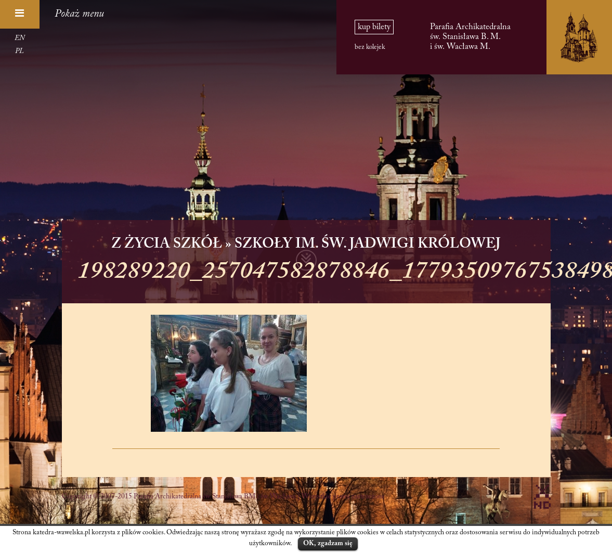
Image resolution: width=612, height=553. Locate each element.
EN (19, 38)
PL (19, 51)
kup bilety (374, 27)
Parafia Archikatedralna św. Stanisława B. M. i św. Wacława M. (470, 36)
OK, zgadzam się (328, 543)
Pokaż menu (79, 14)
